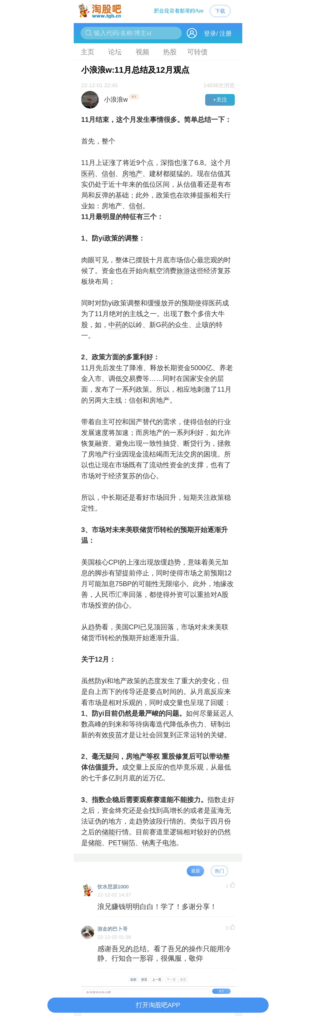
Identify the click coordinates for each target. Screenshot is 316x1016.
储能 (108, 832)
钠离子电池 (159, 843)
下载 (220, 11)
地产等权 (146, 756)
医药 (88, 173)
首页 (144, 979)
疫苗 (115, 735)
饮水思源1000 (113, 886)
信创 (108, 173)
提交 (221, 991)
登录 (210, 33)
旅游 (183, 271)
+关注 (220, 100)
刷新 (133, 979)
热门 (219, 870)
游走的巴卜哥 (112, 929)
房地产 (132, 173)
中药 (115, 325)
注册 (225, 33)
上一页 (156, 979)
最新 (195, 870)
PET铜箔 (121, 843)
